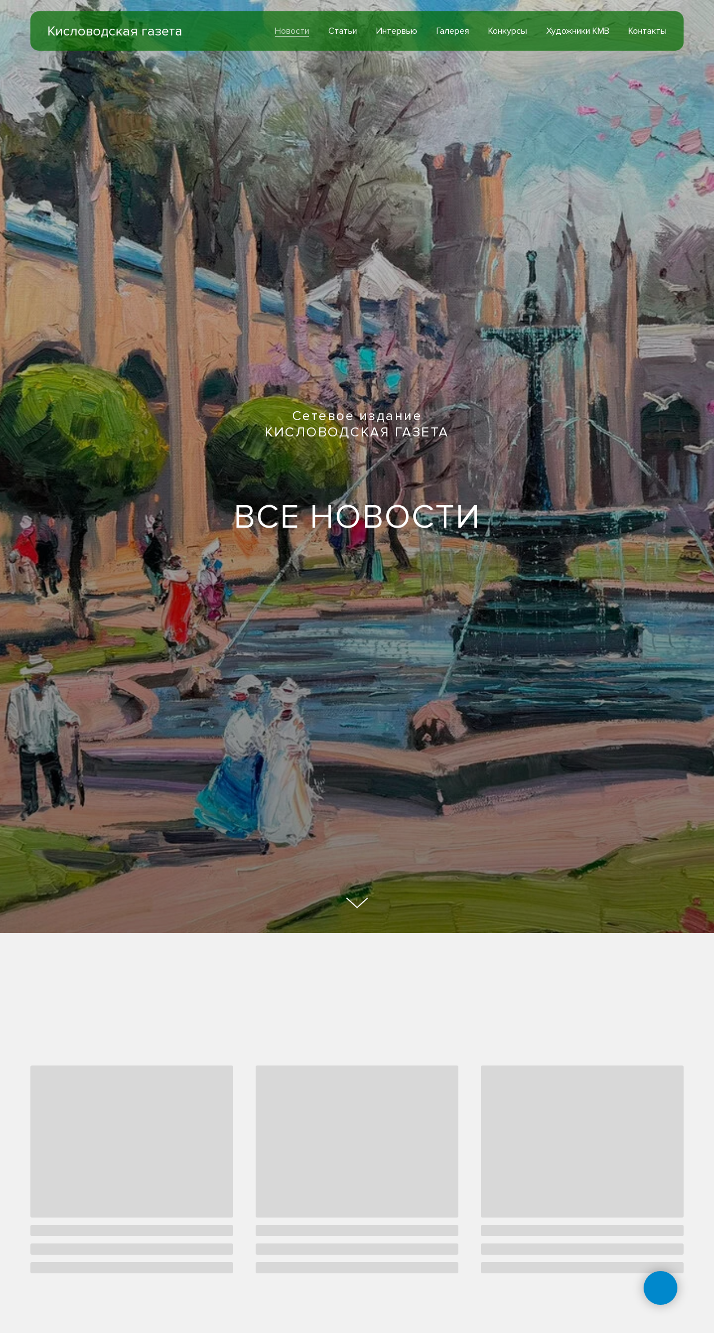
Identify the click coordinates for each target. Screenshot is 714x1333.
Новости (292, 31)
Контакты (647, 31)
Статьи (342, 31)
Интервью (396, 31)
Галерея (452, 31)
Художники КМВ (577, 31)
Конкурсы (507, 31)
